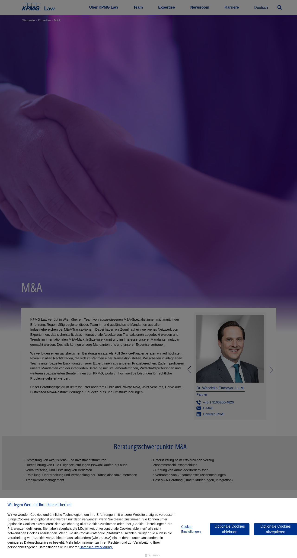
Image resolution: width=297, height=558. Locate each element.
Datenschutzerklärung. (96, 547)
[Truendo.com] (152, 555)
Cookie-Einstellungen (191, 529)
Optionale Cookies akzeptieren (275, 529)
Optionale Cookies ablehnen (229, 529)
